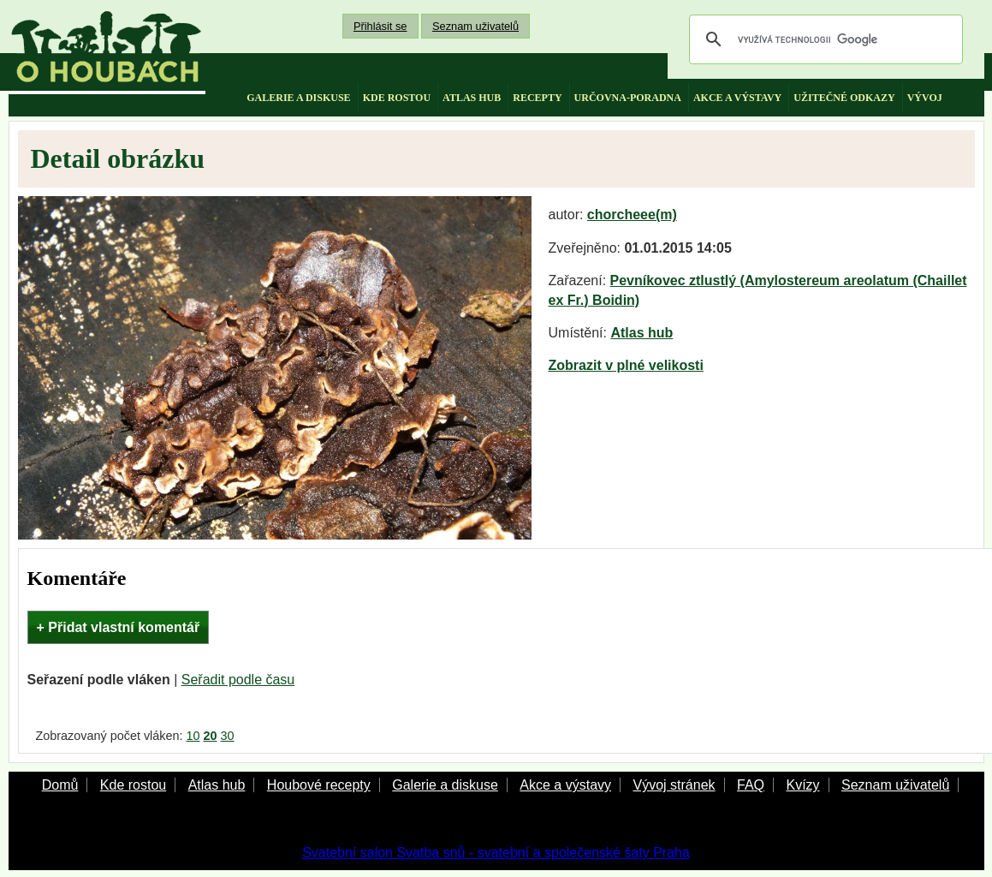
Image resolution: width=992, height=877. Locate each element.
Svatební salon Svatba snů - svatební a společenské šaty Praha (496, 852)
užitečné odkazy (843, 98)
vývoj (924, 98)
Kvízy (802, 785)
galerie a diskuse (298, 98)
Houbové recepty (319, 785)
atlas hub (472, 98)
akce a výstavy (737, 98)
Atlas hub (641, 332)
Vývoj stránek (674, 785)
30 (228, 736)
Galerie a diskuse (445, 785)
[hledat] (823, 39)
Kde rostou (133, 785)
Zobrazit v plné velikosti (626, 365)
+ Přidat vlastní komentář (118, 627)
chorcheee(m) (632, 214)
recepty (537, 98)
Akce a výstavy (565, 785)
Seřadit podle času (238, 679)
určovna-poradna (627, 98)
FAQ (750, 785)
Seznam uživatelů (475, 26)
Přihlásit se (380, 26)
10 (192, 736)
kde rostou (397, 98)
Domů (60, 785)
